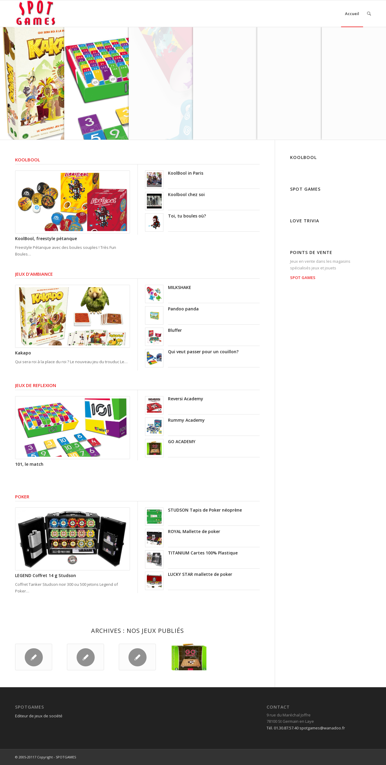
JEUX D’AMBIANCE (34, 274)
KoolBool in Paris (185, 173)
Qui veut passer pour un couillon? (203, 351)
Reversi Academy (185, 399)
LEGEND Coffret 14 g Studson (45, 575)
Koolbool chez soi (186, 194)
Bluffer (175, 330)
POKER (22, 497)
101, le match (29, 464)
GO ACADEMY (181, 441)
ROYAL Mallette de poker (194, 531)
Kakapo (23, 353)
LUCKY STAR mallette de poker (200, 574)
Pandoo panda (183, 309)
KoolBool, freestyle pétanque (46, 238)
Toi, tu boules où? (187, 216)
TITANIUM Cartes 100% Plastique (203, 553)
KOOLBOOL (27, 160)
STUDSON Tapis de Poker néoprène (205, 510)
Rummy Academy (186, 420)
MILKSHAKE (179, 287)
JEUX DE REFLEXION (35, 385)
